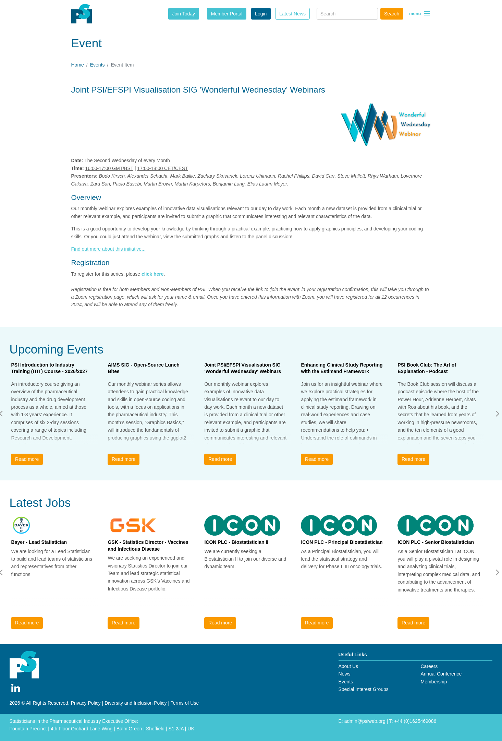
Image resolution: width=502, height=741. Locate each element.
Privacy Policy (86, 703)
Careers (429, 666)
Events (97, 65)
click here (153, 274)
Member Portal (227, 13)
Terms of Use (185, 703)
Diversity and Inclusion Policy (136, 703)
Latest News (292, 13)
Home (77, 65)
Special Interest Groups (364, 689)
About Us (348, 666)
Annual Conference (441, 674)
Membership (433, 681)
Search (391, 13)
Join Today (183, 13)
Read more (27, 459)
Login (261, 13)
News (345, 674)
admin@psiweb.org (364, 721)
